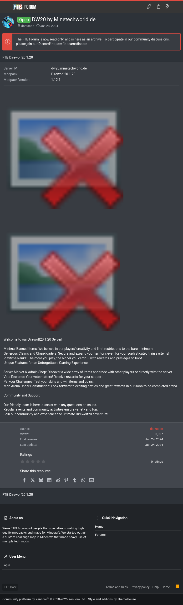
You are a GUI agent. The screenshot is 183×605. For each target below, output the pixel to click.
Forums (100, 534)
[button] (7, 7)
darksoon (27, 26)
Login (6, 565)
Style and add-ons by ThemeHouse (112, 599)
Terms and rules (117, 587)
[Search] (176, 7)
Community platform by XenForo (44, 599)
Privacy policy (140, 587)
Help (155, 587)
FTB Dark (10, 587)
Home (99, 526)
